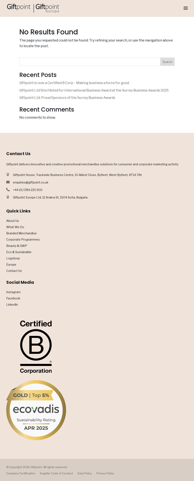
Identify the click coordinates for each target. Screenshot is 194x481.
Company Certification (20, 473)
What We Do (15, 227)
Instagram (13, 292)
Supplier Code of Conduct (56, 473)
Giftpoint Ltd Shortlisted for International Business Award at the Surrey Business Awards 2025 (94, 90)
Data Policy (85, 473)
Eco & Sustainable (18, 252)
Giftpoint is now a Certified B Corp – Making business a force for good (74, 83)
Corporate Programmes (23, 239)
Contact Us (14, 271)
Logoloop (13, 258)
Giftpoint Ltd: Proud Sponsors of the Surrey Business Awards (67, 98)
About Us (12, 220)
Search (167, 62)
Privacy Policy (105, 473)
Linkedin (12, 304)
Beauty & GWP (16, 245)
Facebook (13, 298)
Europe (11, 264)
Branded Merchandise (21, 233)
